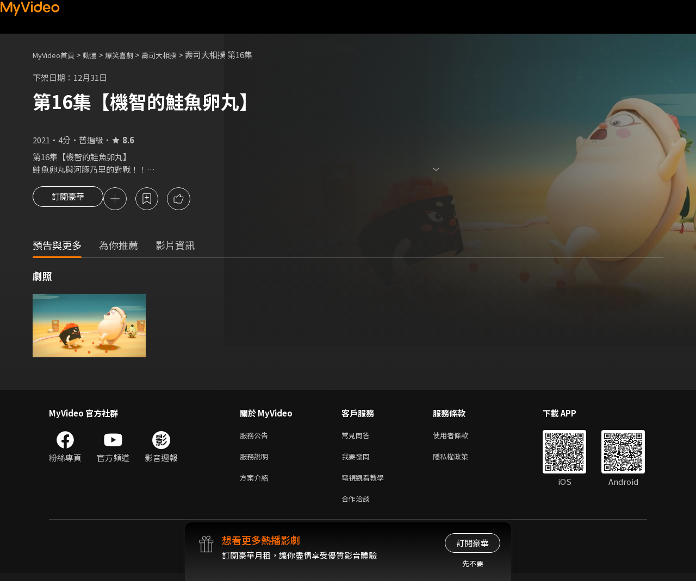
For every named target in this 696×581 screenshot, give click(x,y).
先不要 (472, 563)
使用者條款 (459, 437)
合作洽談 (357, 505)
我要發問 (357, 460)
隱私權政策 (459, 460)
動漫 (98, 54)
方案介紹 (256, 483)
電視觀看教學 (365, 483)
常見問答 (357, 437)
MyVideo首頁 (57, 54)
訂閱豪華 (68, 200)
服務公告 (256, 437)
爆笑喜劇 (131, 54)
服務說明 (256, 460)
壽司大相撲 (176, 54)
